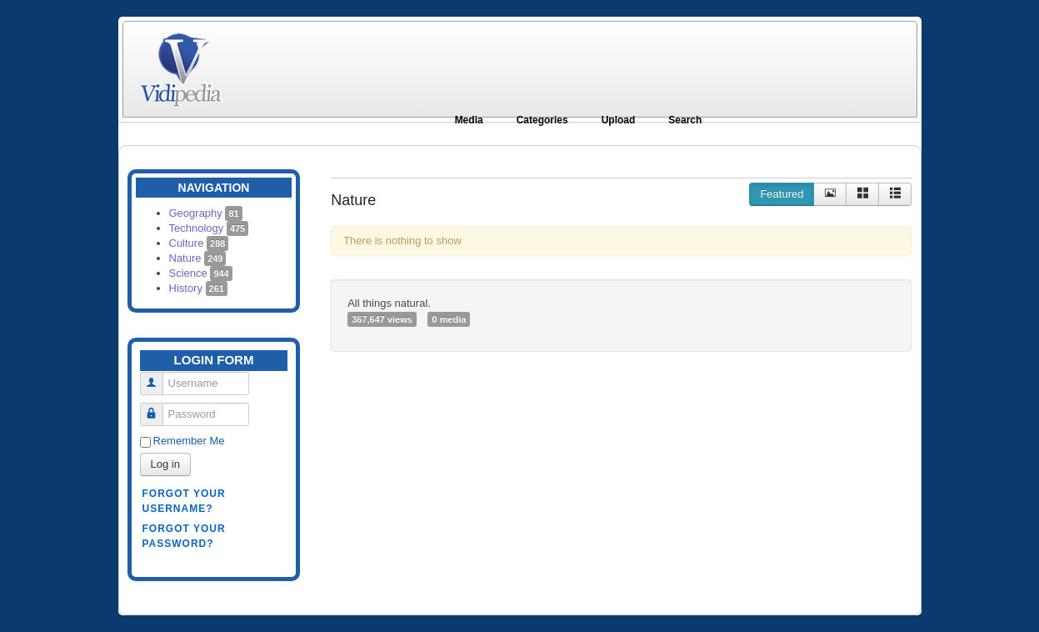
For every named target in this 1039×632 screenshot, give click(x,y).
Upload (619, 120)
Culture (199, 243)
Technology (209, 228)
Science (200, 273)
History (198, 288)
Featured (781, 194)
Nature (198, 258)
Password (157, 407)
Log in (165, 464)
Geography (205, 213)
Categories (542, 120)
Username (157, 376)
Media (469, 120)
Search (685, 120)
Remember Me (189, 440)
